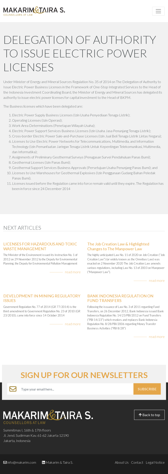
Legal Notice (155, 462)
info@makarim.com (21, 462)
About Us (122, 462)
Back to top (149, 415)
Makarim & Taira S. (59, 462)
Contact (137, 462)
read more (73, 272)
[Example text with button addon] (76, 389)
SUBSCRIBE (147, 389)
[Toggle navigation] (158, 11)
